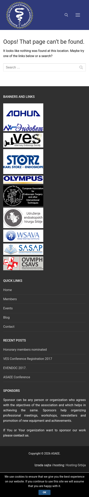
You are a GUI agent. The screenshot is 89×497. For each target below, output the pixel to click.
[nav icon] (77, 15)
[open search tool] (66, 15)
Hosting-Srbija (76, 465)
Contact (8, 327)
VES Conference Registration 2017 (27, 359)
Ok (44, 492)
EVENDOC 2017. (14, 368)
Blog (6, 317)
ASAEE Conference (16, 377)
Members (10, 299)
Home (7, 290)
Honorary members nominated (25, 349)
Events (8, 308)
